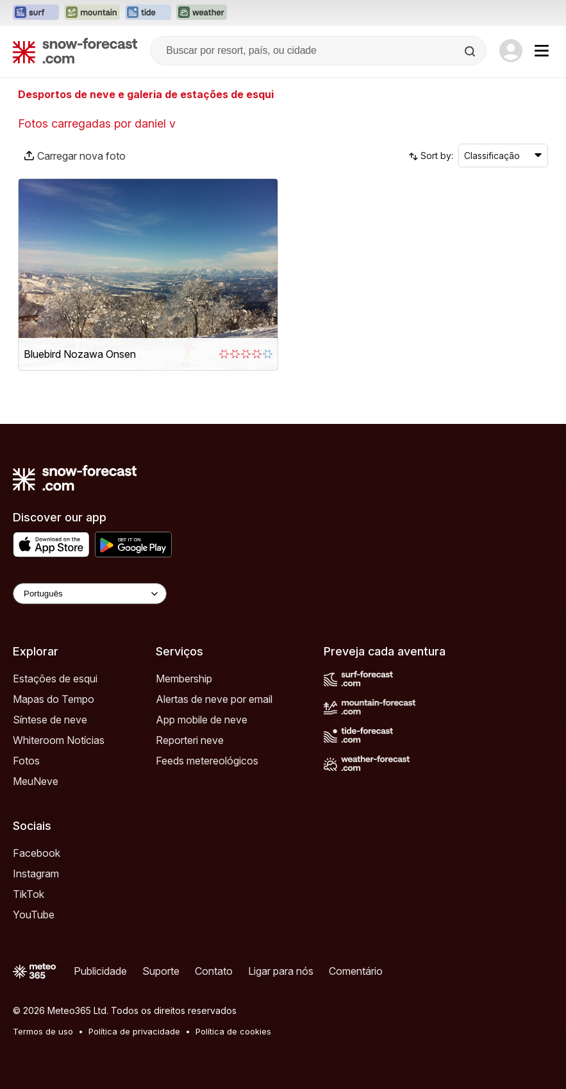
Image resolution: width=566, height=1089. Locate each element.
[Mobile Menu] (541, 50)
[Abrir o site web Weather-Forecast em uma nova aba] (201, 12)
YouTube (33, 914)
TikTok (28, 894)
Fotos (26, 760)
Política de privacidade (134, 1031)
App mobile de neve (201, 719)
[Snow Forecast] (75, 50)
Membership (184, 678)
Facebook (36, 853)
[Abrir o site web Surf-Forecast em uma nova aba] (36, 12)
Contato (214, 971)
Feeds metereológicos (207, 760)
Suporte (160, 971)
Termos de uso (43, 1031)
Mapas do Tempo (53, 699)
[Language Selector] (90, 593)
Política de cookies (233, 1031)
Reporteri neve (190, 740)
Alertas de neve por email (214, 699)
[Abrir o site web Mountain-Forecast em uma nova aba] (92, 12)
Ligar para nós (280, 971)
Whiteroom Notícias (58, 740)
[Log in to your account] (510, 50)
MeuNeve (35, 781)
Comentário (356, 971)
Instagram (36, 873)
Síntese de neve (50, 719)
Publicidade (100, 971)
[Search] (471, 51)
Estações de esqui (55, 678)
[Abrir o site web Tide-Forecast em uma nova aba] (148, 12)
